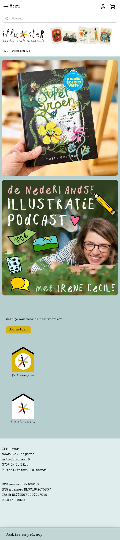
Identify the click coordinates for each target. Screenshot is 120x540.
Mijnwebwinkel (108, 531)
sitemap (40, 531)
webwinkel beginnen (66, 531)
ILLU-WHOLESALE (16, 51)
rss (49, 531)
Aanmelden (18, 329)
